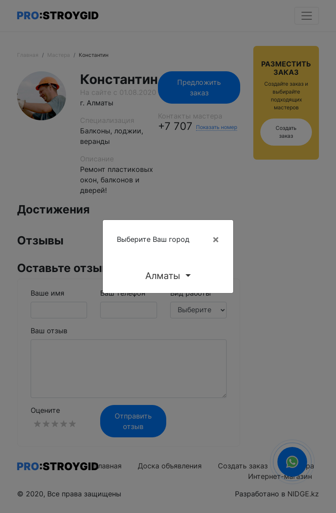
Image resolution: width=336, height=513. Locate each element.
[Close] (215, 239)
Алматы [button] (164, 275)
